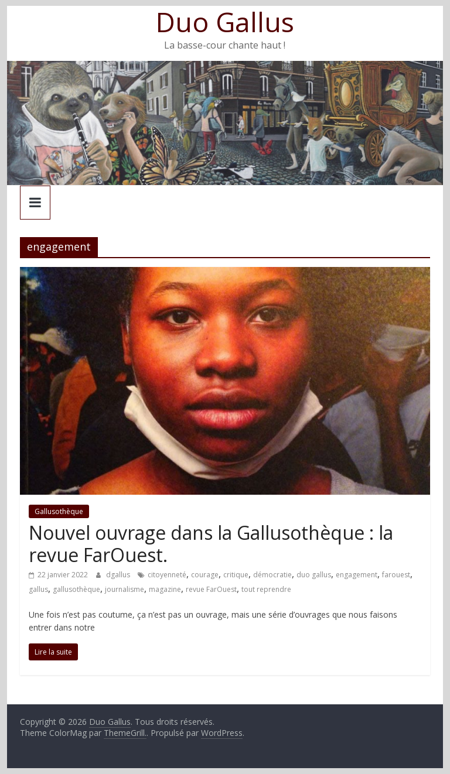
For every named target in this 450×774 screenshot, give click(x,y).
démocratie (272, 575)
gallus (38, 589)
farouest (396, 575)
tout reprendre (266, 589)
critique (235, 575)
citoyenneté (167, 575)
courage (205, 575)
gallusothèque (76, 589)
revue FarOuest (211, 589)
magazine (165, 589)
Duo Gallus (225, 22)
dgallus (119, 575)
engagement (356, 575)
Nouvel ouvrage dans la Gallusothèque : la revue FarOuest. (211, 543)
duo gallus (313, 575)
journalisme (124, 589)
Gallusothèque (59, 511)
